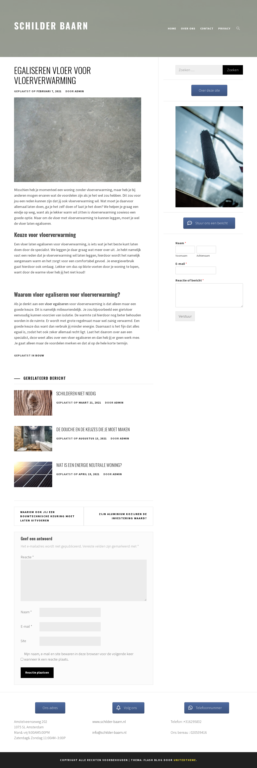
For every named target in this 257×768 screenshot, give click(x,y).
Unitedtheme (185, 760)
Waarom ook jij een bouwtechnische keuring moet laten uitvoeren (47, 516)
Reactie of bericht (189, 280)
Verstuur (185, 316)
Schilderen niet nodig (76, 393)
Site (23, 640)
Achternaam (203, 256)
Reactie (27, 557)
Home (172, 28)
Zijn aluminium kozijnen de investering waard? (123, 516)
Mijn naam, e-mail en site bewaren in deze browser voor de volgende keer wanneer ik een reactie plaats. (78, 657)
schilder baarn (51, 25)
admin (79, 91)
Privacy (224, 28)
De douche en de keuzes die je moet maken (93, 429)
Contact (206, 28)
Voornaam (181, 256)
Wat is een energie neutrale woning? (89, 465)
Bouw (39, 355)
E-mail (26, 626)
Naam (26, 612)
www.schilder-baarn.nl (109, 721)
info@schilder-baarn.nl (109, 732)
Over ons (188, 28)
